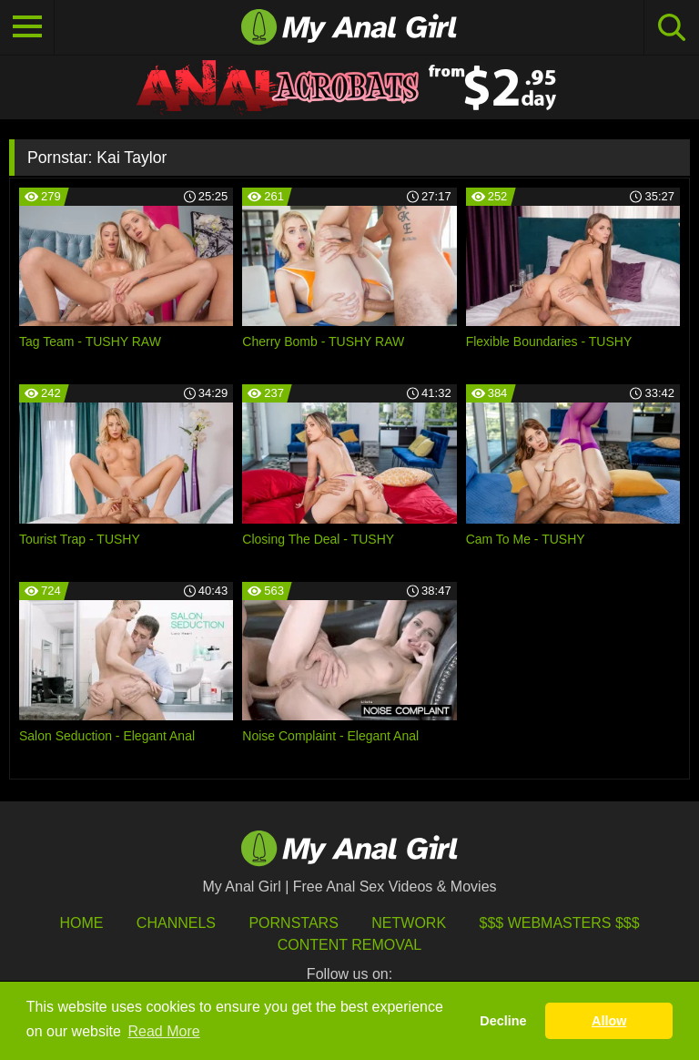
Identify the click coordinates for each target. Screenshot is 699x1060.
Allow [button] (609, 1021)
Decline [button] (503, 1021)
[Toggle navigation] (27, 27)
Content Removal (350, 945)
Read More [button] (164, 1031)
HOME (81, 923)
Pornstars (293, 923)
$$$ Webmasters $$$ (560, 923)
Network (408, 923)
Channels (176, 923)
